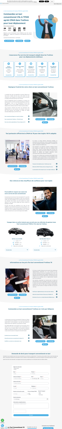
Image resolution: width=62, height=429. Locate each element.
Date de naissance (17, 388)
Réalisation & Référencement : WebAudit (43, 427)
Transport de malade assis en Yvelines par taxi (42, 163)
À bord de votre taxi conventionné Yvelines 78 (14, 331)
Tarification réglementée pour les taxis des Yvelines (43, 287)
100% (30, 386)
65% (29, 384)
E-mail (14, 377)
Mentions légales (30, 427)
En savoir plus (9, 245)
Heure (41, 368)
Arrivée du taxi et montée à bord (11, 328)
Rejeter (47, 1)
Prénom (33, 363)
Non (40, 385)
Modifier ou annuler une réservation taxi (13, 334)
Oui (40, 384)
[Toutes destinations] (8, 63)
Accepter (41, 1)
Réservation (16, 359)
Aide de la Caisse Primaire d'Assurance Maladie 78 (43, 289)
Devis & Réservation (57, 3)
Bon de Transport (41, 382)
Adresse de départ (17, 368)
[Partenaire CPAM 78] (20, 63)
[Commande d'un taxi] (42, 63)
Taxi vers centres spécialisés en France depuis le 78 (15, 121)
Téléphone (33, 377)
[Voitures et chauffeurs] (31, 63)
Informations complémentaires (19, 393)
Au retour (41, 386)
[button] (17, 115)
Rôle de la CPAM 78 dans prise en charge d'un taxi (43, 166)
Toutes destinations (9, 67)
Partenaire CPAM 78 (20, 67)
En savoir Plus (8, 74)
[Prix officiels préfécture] (53, 63)
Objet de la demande (17, 358)
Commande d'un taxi (42, 67)
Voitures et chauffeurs (31, 67)
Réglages (52, 1)
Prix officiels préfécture (53, 67)
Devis (15, 361)
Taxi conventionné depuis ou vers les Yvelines (14, 116)
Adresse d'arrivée (17, 373)
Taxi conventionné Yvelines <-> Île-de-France (14, 118)
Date (32, 368)
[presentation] (19, 402)
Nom (14, 363)
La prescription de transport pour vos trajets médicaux (44, 168)
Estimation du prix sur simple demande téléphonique (43, 292)
